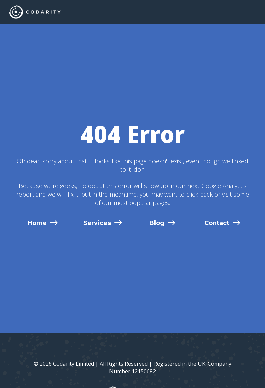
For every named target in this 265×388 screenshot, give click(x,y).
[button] (249, 12)
